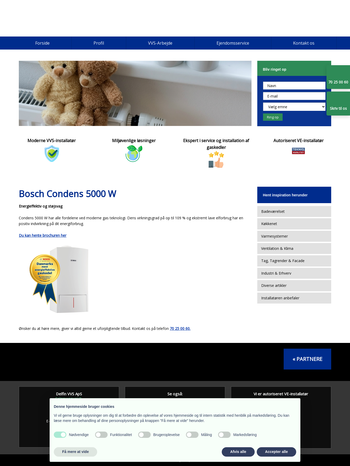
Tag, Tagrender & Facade (283, 260)
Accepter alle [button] (276, 452)
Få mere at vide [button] (75, 452)
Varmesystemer (274, 236)
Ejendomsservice (233, 43)
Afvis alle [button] (238, 452)
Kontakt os (303, 43)
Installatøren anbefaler (280, 297)
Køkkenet (269, 223)
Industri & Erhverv (276, 273)
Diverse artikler (274, 285)
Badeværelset (273, 211)
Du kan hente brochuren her (42, 235)
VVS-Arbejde (160, 43)
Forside (42, 43)
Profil (99, 43)
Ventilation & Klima (277, 248)
